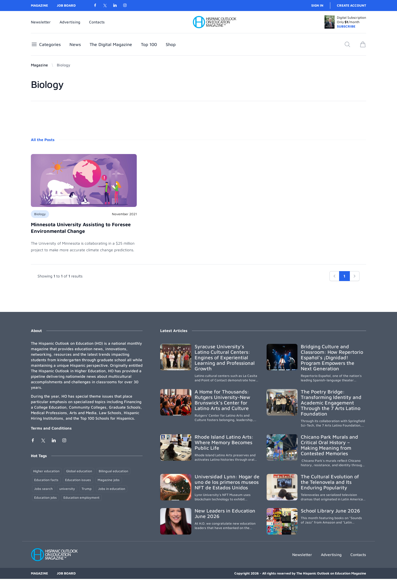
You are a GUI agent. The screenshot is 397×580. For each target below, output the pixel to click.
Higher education (46, 471)
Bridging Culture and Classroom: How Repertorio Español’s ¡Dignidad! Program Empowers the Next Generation (332, 357)
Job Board (66, 5)
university (67, 489)
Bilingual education (113, 471)
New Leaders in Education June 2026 (225, 513)
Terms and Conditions (51, 428)
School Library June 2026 (330, 511)
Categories (46, 44)
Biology (40, 214)
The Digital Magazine (111, 44)
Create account (351, 5)
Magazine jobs (109, 480)
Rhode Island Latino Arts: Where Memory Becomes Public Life (224, 442)
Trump (87, 489)
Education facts (46, 480)
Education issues (78, 480)
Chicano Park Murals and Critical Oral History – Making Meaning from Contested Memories (329, 445)
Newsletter (41, 22)
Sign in (317, 5)
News (75, 44)
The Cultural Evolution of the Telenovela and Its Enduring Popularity (330, 482)
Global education (79, 471)
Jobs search (43, 489)
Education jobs (45, 497)
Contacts (97, 22)
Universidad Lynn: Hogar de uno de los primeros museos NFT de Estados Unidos (227, 482)
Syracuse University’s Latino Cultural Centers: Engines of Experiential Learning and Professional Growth (225, 357)
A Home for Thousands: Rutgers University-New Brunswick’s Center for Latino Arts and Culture (222, 400)
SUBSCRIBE (346, 26)
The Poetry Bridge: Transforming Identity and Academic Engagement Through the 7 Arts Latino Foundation (331, 403)
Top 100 (149, 44)
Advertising (70, 22)
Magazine (39, 5)
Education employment (81, 497)
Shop (171, 44)
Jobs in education (111, 489)
